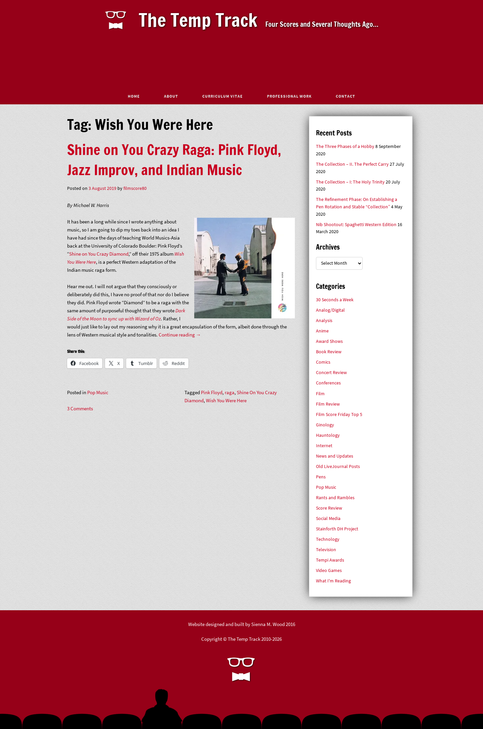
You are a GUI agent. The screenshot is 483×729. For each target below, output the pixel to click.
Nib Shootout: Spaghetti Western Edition (356, 224)
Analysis (324, 320)
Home (134, 96)
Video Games (329, 570)
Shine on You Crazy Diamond (98, 254)
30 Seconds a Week (335, 300)
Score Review (329, 508)
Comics (323, 362)
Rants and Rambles (335, 498)
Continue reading (180, 334)
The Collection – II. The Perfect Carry (352, 164)
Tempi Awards (330, 560)
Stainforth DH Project (337, 529)
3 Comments (80, 408)
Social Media (328, 518)
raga (229, 392)
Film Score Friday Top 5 (339, 414)
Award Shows (329, 341)
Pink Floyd (211, 392)
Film (320, 394)
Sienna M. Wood (268, 624)
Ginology (325, 425)
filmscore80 (135, 188)
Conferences (328, 383)
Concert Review (331, 372)
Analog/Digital (330, 310)
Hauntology (328, 435)
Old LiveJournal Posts (338, 466)
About (171, 96)
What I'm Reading (333, 581)
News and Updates (334, 456)
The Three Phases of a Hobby (345, 146)
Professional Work (289, 96)
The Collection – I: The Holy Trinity (350, 182)
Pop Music (97, 392)
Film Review (328, 404)
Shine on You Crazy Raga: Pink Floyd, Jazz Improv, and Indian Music (174, 160)
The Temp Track (198, 20)
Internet (324, 446)
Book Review (328, 352)
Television (326, 550)
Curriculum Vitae (222, 96)
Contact (345, 96)
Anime (322, 331)
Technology (327, 539)
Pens (321, 477)
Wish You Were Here (226, 400)
